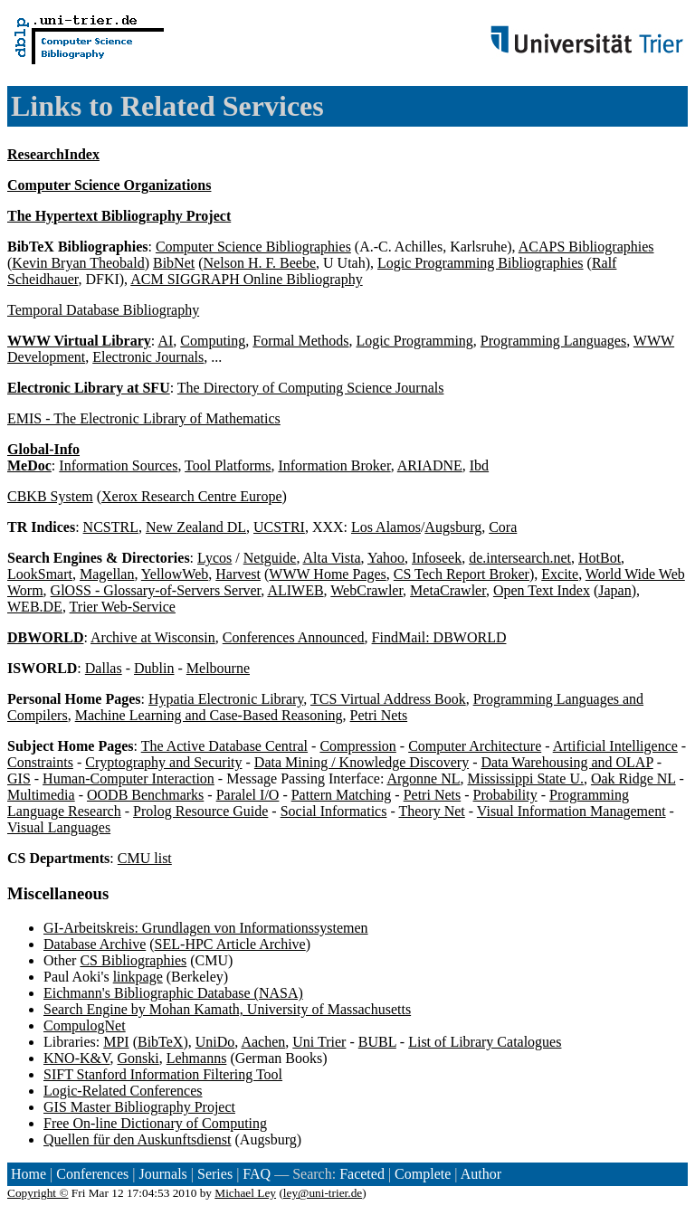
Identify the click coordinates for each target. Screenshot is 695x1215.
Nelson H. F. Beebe (260, 263)
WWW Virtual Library (79, 340)
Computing (212, 340)
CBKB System (50, 496)
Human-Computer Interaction (128, 778)
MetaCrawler (448, 590)
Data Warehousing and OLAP (566, 762)
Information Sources (118, 465)
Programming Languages (553, 340)
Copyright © (38, 1193)
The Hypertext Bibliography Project (119, 215)
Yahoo (386, 557)
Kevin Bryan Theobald (78, 263)
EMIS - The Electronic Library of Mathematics (144, 418)
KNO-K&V (76, 1058)
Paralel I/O (248, 794)
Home (28, 1174)
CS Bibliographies (133, 960)
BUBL (377, 1041)
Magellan (107, 574)
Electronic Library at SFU (88, 387)
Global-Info (43, 449)
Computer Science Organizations (109, 185)
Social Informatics (334, 811)
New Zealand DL (196, 527)
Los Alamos (386, 527)
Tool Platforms (228, 465)
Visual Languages (58, 827)
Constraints (40, 762)
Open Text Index (541, 590)
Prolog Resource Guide (200, 811)
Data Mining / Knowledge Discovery (361, 762)
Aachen (263, 1041)
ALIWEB (295, 590)
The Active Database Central (224, 746)
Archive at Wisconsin (152, 637)
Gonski (137, 1058)
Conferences (92, 1174)
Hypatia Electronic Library (225, 699)
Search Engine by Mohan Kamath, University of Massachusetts (227, 1009)
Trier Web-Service (123, 606)
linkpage (138, 976)
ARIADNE (429, 465)
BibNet (174, 263)
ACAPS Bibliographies (586, 246)
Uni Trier (319, 1041)
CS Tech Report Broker (461, 574)
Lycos (214, 557)
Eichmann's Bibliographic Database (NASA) (173, 993)
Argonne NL (423, 778)
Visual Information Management (571, 811)
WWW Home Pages (327, 574)
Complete (423, 1174)
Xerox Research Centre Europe (191, 496)
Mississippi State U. (525, 778)
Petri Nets (379, 715)
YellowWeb (174, 574)
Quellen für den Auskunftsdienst (137, 1139)
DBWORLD (45, 637)
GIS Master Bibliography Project (139, 1107)
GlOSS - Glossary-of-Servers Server (156, 590)
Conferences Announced (294, 637)
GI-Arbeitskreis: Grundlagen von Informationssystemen (205, 927)
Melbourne (218, 668)
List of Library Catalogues (484, 1041)
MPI (116, 1041)
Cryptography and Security (163, 762)
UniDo (215, 1041)
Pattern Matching (341, 794)
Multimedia (41, 794)
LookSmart (39, 574)
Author (481, 1174)
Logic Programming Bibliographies (480, 263)
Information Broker (334, 465)
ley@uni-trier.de (322, 1193)
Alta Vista (332, 557)
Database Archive (94, 944)
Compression (357, 746)
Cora (503, 527)
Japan (614, 590)
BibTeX (160, 1041)
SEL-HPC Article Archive (230, 944)
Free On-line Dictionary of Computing (155, 1123)
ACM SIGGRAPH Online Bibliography (246, 279)
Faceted (362, 1174)
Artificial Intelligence (615, 746)
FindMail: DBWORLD (439, 637)
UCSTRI (279, 527)
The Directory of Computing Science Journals (310, 387)
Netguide (270, 557)
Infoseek (437, 557)
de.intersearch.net (520, 557)
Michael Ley (245, 1193)
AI (165, 340)
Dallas (103, 668)
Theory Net (431, 811)
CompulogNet (84, 1025)
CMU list (145, 858)
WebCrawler (366, 590)
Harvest (238, 574)
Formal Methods (300, 340)
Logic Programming (415, 340)
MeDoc (29, 465)
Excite (559, 574)
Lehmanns (197, 1058)
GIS (19, 778)
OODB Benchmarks (145, 794)
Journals (162, 1174)
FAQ (257, 1174)
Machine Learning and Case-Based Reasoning (209, 715)
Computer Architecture (474, 746)
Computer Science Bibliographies (253, 246)
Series (215, 1174)
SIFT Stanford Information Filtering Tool (162, 1074)
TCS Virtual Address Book (388, 699)
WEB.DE (34, 606)
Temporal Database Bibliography (103, 310)
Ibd (479, 465)
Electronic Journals (148, 357)
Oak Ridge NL (633, 778)
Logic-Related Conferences (122, 1090)
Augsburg (452, 527)
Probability (505, 794)
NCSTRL (110, 527)
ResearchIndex (53, 154)
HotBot (599, 557)
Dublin (154, 668)
